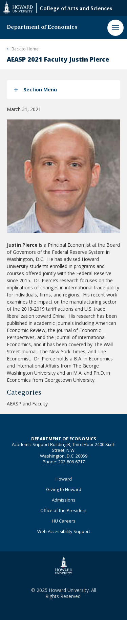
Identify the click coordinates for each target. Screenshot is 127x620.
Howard (64, 479)
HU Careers (64, 521)
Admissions (64, 500)
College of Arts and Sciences (76, 9)
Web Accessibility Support (63, 531)
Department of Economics (42, 27)
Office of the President (63, 510)
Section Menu (40, 89)
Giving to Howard (63, 489)
